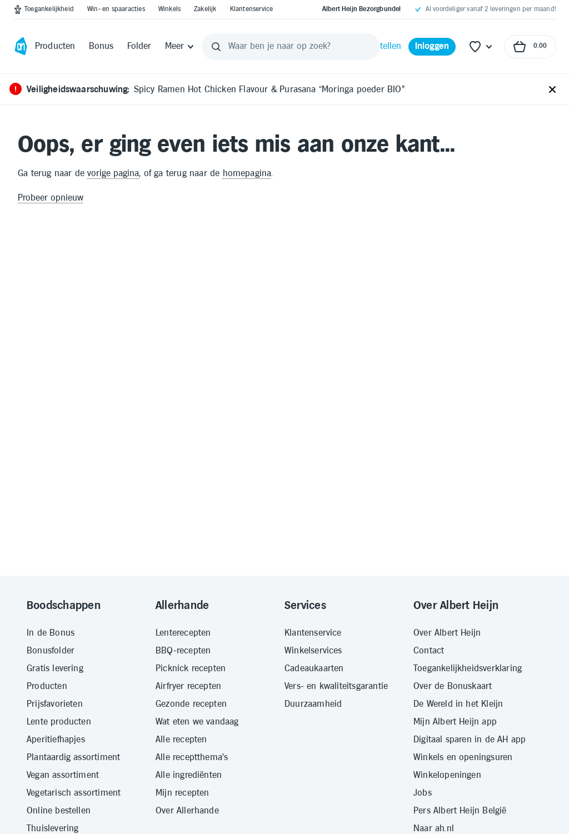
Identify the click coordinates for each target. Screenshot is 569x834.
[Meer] (180, 46)
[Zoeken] (216, 46)
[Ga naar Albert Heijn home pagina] (20, 46)
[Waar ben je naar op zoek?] (291, 46)
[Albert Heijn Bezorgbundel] (361, 9)
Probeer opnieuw (50, 198)
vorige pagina (113, 173)
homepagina (247, 173)
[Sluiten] (552, 90)
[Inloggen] (432, 47)
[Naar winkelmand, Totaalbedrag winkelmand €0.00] (530, 47)
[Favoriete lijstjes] (481, 47)
